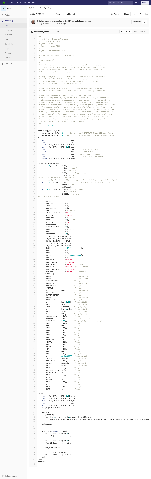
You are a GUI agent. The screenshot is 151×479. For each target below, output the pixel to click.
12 (33, 62)
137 (33, 356)
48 (33, 147)
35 (33, 116)
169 (33, 431)
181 (33, 459)
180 (33, 457)
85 (33, 234)
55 (33, 163)
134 (33, 349)
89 (33, 243)
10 (33, 58)
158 (33, 405)
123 (33, 323)
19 (33, 79)
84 (33, 231)
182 (33, 462)
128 (33, 335)
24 (33, 90)
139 (33, 361)
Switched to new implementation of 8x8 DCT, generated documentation (64, 21)
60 (33, 175)
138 (33, 358)
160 (33, 410)
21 (33, 83)
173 (33, 440)
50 (33, 152)
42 (33, 133)
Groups (19, 2)
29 (33, 102)
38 (33, 123)
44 (33, 137)
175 (33, 445)
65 (33, 187)
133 (33, 346)
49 (33, 149)
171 (33, 436)
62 (33, 180)
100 (33, 269)
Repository (47, 8)
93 (33, 253)
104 (33, 278)
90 (33, 245)
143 (33, 370)
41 (33, 130)
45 (33, 140)
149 (33, 384)
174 (33, 443)
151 (33, 389)
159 (33, 408)
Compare (8, 53)
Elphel (32, 8)
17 (33, 74)
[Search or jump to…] (121, 2)
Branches (8, 35)
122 (33, 321)
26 (33, 95)
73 (33, 206)
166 (33, 424)
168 (33, 429)
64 (33, 184)
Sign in (144, 3)
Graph (7, 49)
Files (7, 26)
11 (33, 60)
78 (33, 217)
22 (33, 86)
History (134, 14)
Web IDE (143, 32)
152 (33, 391)
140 (33, 363)
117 (33, 309)
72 (33, 203)
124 (33, 325)
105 (33, 281)
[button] (13, 476)
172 (33, 438)
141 (33, 365)
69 (33, 196)
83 (33, 229)
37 (33, 121)
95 (33, 257)
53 (33, 159)
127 (33, 332)
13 (33, 65)
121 (33, 318)
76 (33, 213)
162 (33, 415)
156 (33, 400)
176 (33, 447)
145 (33, 375)
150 (33, 386)
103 (33, 276)
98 (33, 264)
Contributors (10, 44)
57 (33, 168)
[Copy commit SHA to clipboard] (144, 22)
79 (33, 220)
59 (33, 173)
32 (33, 109)
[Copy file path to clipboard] (58, 31)
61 (33, 177)
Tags (7, 39)
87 (33, 238)
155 (33, 398)
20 (33, 81)
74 (33, 208)
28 (33, 100)
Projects (11, 2)
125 (33, 328)
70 (33, 199)
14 (33, 67)
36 (33, 119)
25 (33, 93)
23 (33, 88)
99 (33, 267)
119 (33, 314)
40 (33, 128)
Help (33, 2)
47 (33, 144)
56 (33, 166)
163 (33, 417)
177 (33, 450)
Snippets (27, 2)
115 (33, 304)
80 (33, 222)
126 (33, 330)
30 (33, 105)
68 (33, 194)
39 (33, 126)
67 (33, 191)
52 (33, 156)
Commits (8, 30)
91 (33, 248)
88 (33, 241)
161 (33, 412)
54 (33, 161)
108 (33, 288)
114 (33, 302)
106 (33, 283)
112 (33, 297)
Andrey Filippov (43, 24)
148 (33, 382)
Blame (126, 14)
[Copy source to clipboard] (121, 31)
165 (33, 422)
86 (33, 236)
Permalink (144, 14)
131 (33, 342)
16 (33, 72)
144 (33, 372)
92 (33, 250)
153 (33, 393)
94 (33, 255)
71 (33, 201)
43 (33, 135)
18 (33, 76)
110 (33, 292)
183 (33, 464)
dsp (59, 14)
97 (33, 262)
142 (33, 368)
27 (33, 98)
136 (33, 354)
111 (33, 295)
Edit (135, 32)
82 (33, 227)
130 (33, 339)
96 (33, 260)
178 (33, 452)
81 (33, 224)
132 (33, 344)
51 (33, 154)
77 (33, 215)
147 (33, 379)
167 (33, 426)
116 (33, 307)
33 (33, 112)
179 (33, 455)
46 (33, 142)
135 (33, 351)
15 (33, 69)
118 (33, 311)
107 (33, 285)
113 (33, 300)
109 (33, 290)
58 (33, 170)
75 (33, 210)
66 (33, 189)
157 (33, 403)
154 (33, 396)
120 (33, 316)
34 (33, 114)
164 (33, 419)
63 (33, 182)
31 (33, 107)
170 (33, 433)
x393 (53, 14)
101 (33, 271)
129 (33, 337)
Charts (7, 58)
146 (33, 377)
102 (33, 274)
